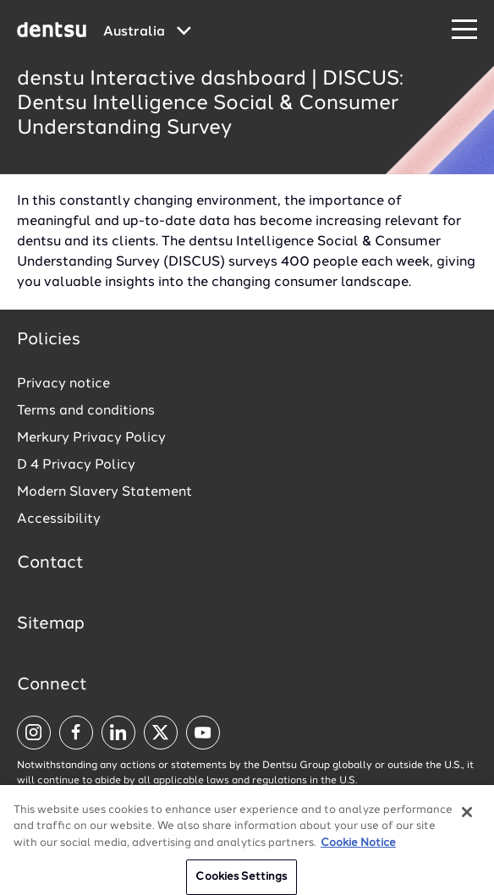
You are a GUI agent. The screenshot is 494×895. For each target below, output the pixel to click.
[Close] (467, 818)
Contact (50, 563)
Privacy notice (63, 384)
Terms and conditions (86, 411)
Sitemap (51, 624)
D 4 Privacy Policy (76, 465)
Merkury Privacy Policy (91, 438)
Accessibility (59, 519)
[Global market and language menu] (147, 32)
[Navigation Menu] (464, 30)
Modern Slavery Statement (104, 492)
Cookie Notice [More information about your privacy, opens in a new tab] (358, 849)
